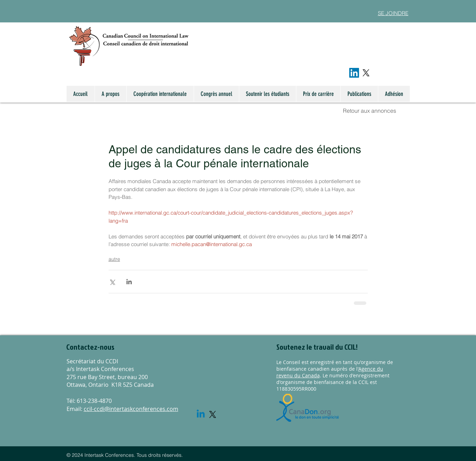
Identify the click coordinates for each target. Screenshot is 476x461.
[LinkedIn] (354, 73)
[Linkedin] (201, 414)
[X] (366, 73)
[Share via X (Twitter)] (112, 281)
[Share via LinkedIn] (129, 281)
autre (114, 259)
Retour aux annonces (369, 110)
